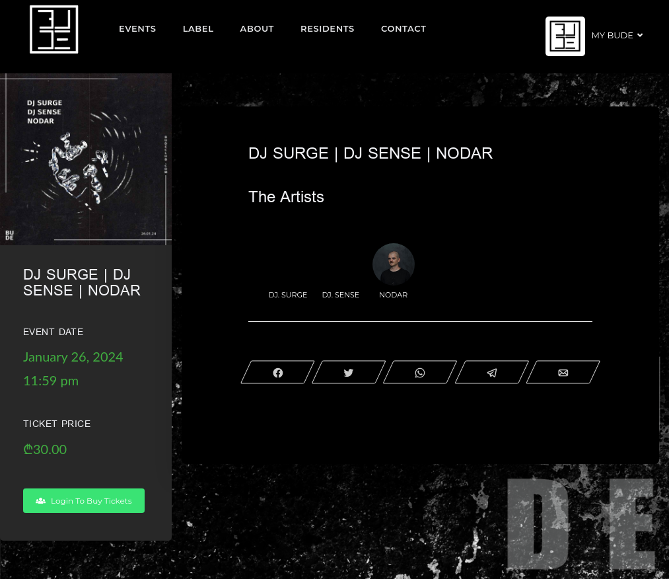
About (257, 28)
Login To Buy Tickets (84, 501)
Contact (404, 28)
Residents (327, 28)
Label (198, 28)
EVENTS (138, 28)
